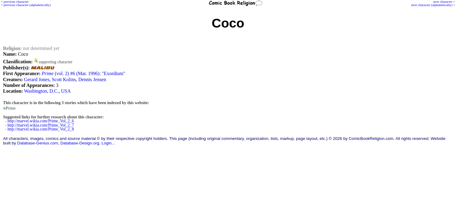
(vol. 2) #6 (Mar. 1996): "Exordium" (83, 73)
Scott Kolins (64, 79)
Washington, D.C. (41, 91)
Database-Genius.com (37, 143)
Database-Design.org (79, 143)
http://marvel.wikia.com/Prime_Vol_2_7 (41, 125)
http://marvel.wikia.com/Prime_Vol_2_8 (41, 129)
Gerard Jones (36, 79)
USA (66, 91)
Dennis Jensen (92, 79)
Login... (108, 143)
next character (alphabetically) (431, 5)
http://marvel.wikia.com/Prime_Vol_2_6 (41, 121)
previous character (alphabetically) (27, 5)
